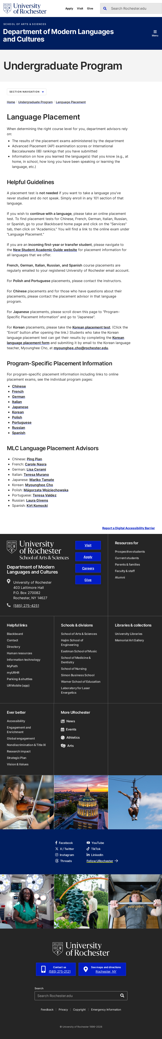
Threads (63, 861)
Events (68, 729)
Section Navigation (26, 91)
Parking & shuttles (19, 679)
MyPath (12, 666)
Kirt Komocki (37, 505)
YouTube (95, 843)
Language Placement (71, 102)
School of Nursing (73, 669)
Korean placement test (91, 327)
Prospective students (130, 551)
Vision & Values (18, 764)
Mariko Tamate (41, 479)
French (18, 391)
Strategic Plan (16, 758)
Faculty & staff (125, 571)
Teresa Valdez (45, 495)
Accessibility (16, 721)
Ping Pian (34, 459)
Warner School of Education (81, 681)
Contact (12, 640)
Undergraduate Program (35, 102)
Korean (18, 412)
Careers (88, 568)
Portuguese (22, 422)
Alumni (120, 577)
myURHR (13, 672)
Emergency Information (106, 1009)
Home (11, 102)
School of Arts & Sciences (24, 24)
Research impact (19, 751)
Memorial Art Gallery (129, 640)
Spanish (18, 432)
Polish (17, 417)
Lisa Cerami (36, 469)
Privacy (63, 1009)
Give (90, 8)
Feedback (47, 1009)
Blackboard (15, 634)
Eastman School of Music (79, 651)
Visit (80, 8)
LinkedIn (95, 855)
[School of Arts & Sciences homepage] (38, 550)
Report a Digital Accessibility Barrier (128, 528)
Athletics (70, 737)
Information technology (23, 660)
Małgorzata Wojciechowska (46, 490)
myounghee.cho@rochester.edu (81, 348)
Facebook (64, 843)
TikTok (93, 849)
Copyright (79, 1009)
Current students (127, 558)
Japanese (20, 407)
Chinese (19, 386)
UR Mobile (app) (18, 685)
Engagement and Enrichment (19, 729)
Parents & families (127, 564)
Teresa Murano (36, 474)
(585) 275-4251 (26, 605)
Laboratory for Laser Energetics (75, 690)
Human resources (19, 653)
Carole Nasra (35, 464)
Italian (17, 401)
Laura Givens (37, 500)
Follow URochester (102, 861)
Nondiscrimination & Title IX (26, 745)
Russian (18, 427)
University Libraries (128, 634)
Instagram (64, 855)
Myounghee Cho (39, 484)
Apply (69, 8)
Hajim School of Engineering (72, 642)
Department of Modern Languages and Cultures (58, 36)
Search (39, 988)
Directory (13, 647)
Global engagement (21, 738)
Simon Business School (77, 675)
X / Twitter (64, 849)
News (68, 721)
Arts (67, 745)
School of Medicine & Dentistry (75, 660)
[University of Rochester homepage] (24, 8)
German (18, 396)
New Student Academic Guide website (45, 249)
